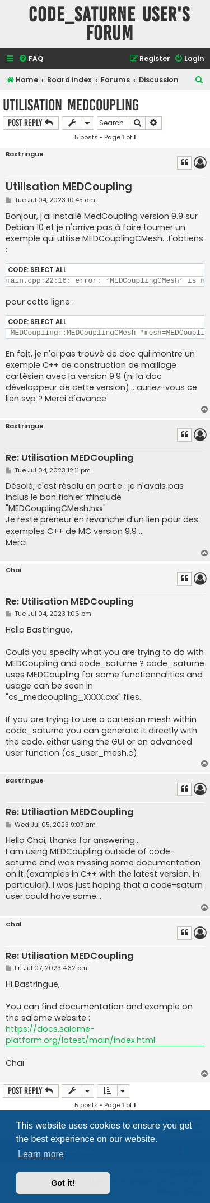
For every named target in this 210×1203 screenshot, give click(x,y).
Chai (13, 570)
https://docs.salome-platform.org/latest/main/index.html (80, 1034)
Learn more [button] (41, 1154)
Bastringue (25, 154)
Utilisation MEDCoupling (71, 105)
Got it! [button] (62, 1182)
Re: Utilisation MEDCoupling (69, 458)
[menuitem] (30, 59)
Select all (48, 269)
